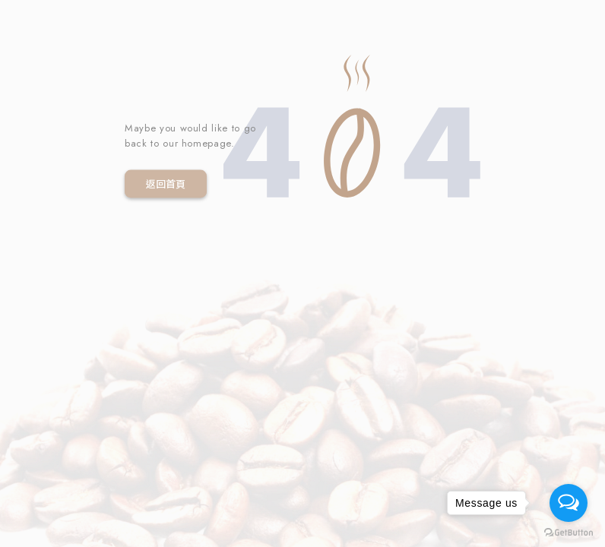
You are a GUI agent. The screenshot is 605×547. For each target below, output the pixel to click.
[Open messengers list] (569, 503)
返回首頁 (165, 183)
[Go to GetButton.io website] (568, 531)
